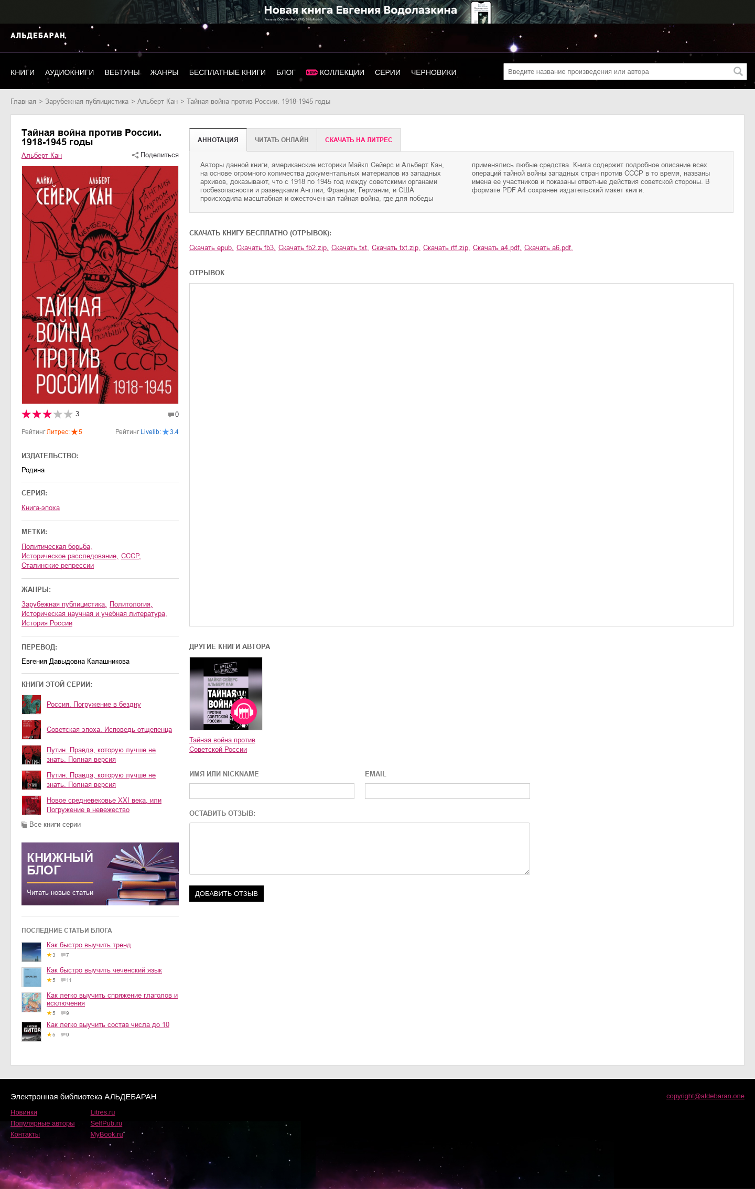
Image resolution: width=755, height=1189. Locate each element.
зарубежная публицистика (86, 101)
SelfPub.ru (107, 1123)
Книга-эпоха (40, 508)
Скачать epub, (211, 248)
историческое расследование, (69, 556)
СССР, (131, 556)
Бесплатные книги (227, 72)
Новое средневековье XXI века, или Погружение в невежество (104, 805)
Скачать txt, (350, 248)
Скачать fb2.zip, (303, 248)
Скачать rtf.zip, (446, 248)
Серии (388, 72)
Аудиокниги (69, 72)
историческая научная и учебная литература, (94, 614)
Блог (286, 72)
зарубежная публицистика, (64, 604)
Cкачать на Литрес (359, 140)
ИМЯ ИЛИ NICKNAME (224, 774)
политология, (131, 604)
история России (46, 623)
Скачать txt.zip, (396, 248)
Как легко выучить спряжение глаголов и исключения (112, 999)
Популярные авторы (42, 1123)
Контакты (25, 1134)
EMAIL (375, 774)
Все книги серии (55, 824)
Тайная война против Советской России (222, 744)
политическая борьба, (56, 546)
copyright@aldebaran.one (705, 1096)
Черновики (434, 72)
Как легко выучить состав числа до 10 (108, 1025)
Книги (22, 72)
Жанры (164, 72)
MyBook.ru (107, 1134)
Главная (23, 101)
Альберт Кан (157, 101)
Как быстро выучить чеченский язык (104, 970)
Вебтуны (121, 72)
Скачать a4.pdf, (497, 248)
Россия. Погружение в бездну (94, 704)
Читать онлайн (282, 140)
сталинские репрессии (57, 565)
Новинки (23, 1112)
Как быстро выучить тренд (89, 945)
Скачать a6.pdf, (548, 248)
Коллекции (342, 72)
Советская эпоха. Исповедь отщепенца (109, 729)
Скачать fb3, (256, 248)
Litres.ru (103, 1112)
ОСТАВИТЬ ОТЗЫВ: (222, 813)
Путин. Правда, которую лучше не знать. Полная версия (101, 754)
